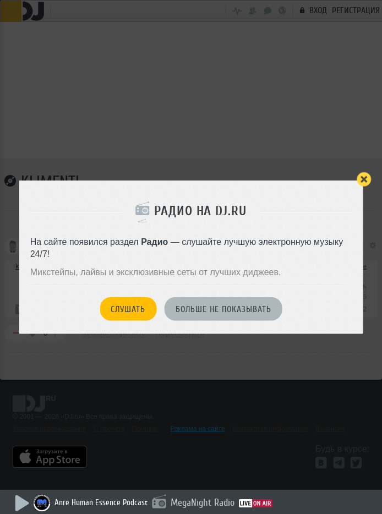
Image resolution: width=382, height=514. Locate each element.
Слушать (128, 309)
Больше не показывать (223, 309)
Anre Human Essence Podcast (101, 502)
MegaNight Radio (202, 502)
